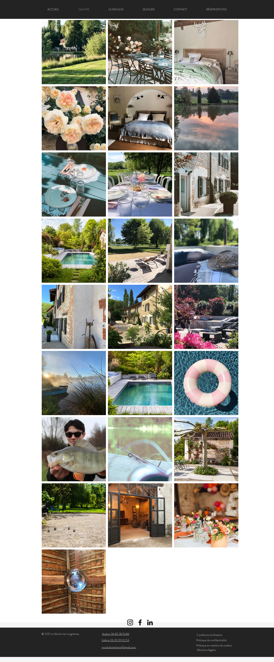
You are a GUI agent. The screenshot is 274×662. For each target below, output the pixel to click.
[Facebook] (140, 622)
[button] (148, 9)
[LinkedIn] (150, 622)
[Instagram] (130, 622)
